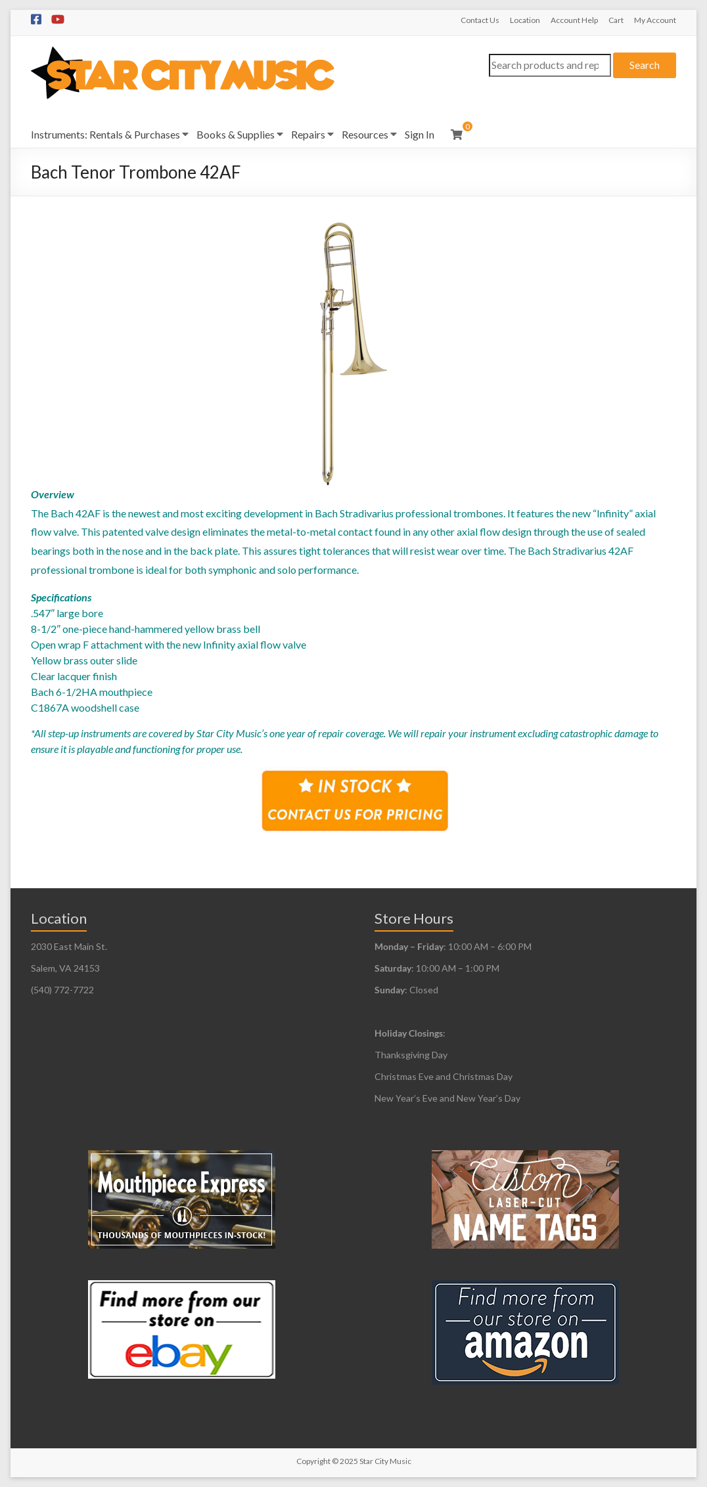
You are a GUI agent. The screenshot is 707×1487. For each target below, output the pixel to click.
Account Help (574, 20)
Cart (616, 20)
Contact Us (480, 20)
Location (525, 20)
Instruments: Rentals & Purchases (105, 134)
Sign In (419, 134)
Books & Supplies (235, 134)
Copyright (313, 1461)
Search (644, 64)
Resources (365, 134)
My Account (655, 20)
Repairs (308, 134)
